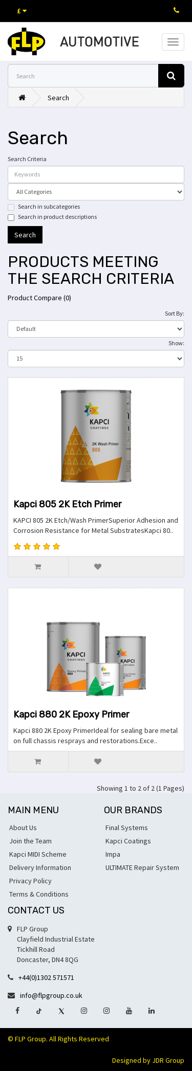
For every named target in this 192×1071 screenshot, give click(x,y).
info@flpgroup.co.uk (51, 995)
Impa (112, 854)
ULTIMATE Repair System (142, 867)
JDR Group (168, 1060)
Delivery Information (40, 867)
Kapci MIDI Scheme (38, 854)
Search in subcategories (44, 207)
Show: (176, 343)
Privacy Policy (30, 880)
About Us (23, 827)
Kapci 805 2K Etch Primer (67, 504)
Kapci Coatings (128, 840)
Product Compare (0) (39, 297)
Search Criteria (27, 159)
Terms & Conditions (39, 894)
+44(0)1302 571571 (46, 977)
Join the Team (30, 840)
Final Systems (126, 827)
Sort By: (174, 313)
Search (58, 97)
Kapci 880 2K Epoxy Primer (71, 714)
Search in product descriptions (52, 217)
